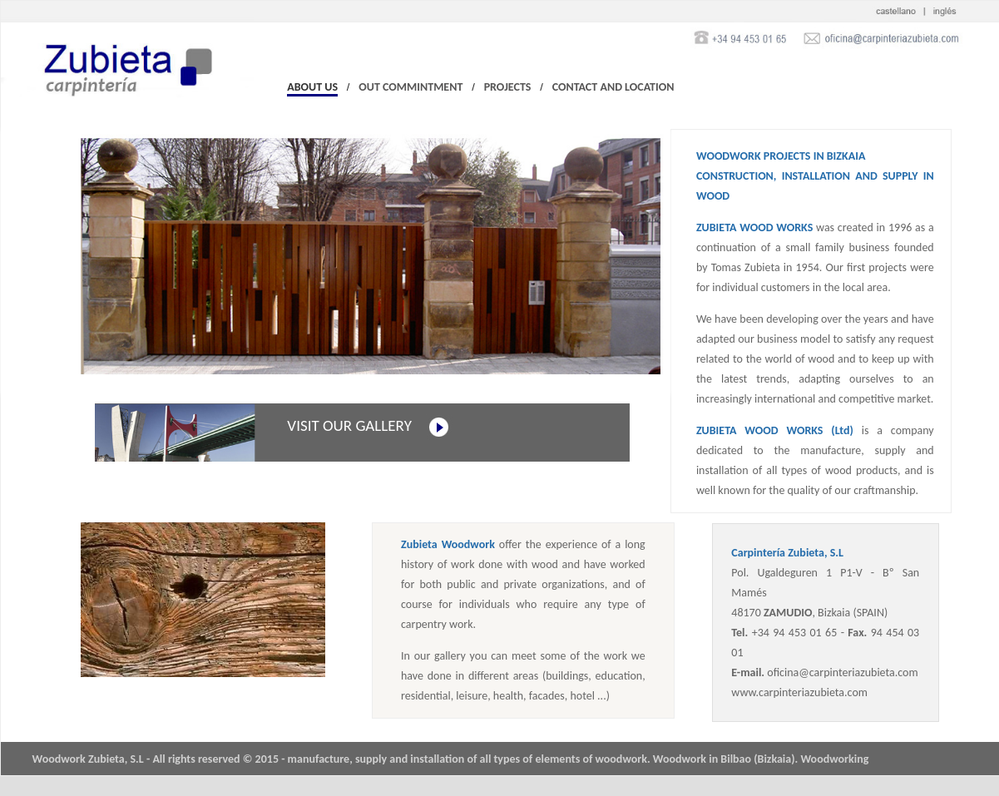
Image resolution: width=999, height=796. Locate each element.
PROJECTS (508, 87)
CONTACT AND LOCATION (613, 87)
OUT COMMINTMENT (410, 87)
